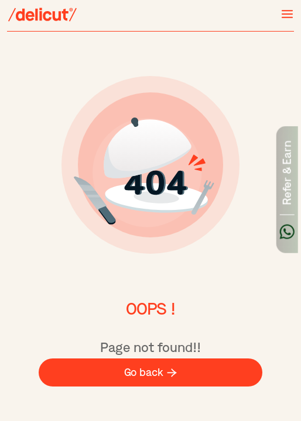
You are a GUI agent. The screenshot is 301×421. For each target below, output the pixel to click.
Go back (150, 372)
